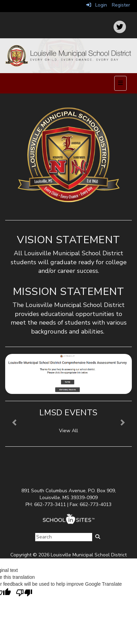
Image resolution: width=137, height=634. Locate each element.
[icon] (120, 27)
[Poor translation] (24, 593)
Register (121, 5)
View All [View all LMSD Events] (68, 430)
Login (96, 5)
